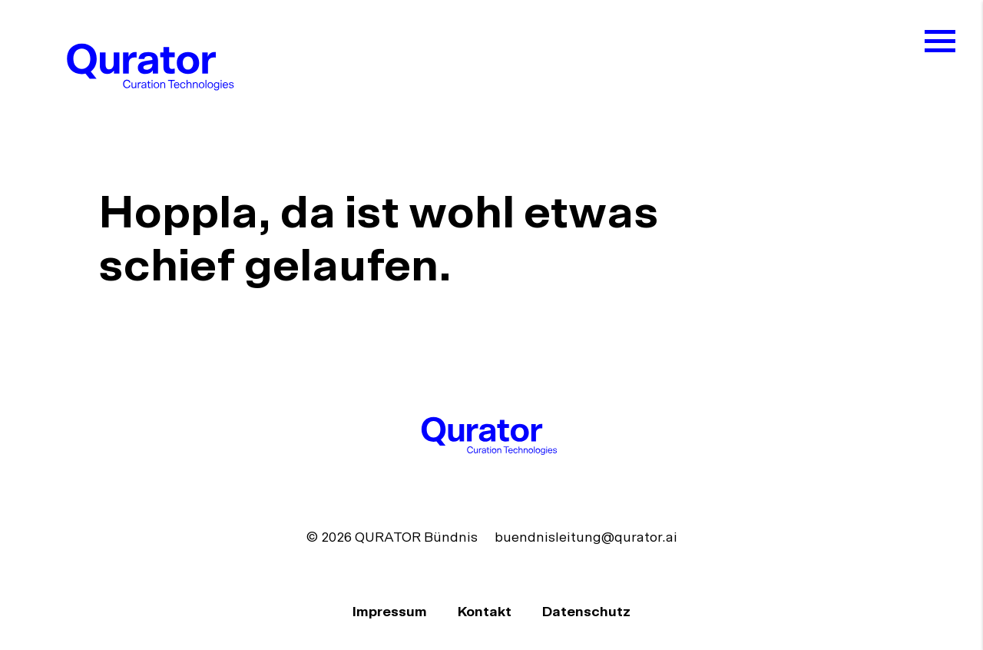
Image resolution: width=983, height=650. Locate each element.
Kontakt (486, 612)
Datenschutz (586, 612)
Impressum (391, 612)
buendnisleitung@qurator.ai (586, 538)
